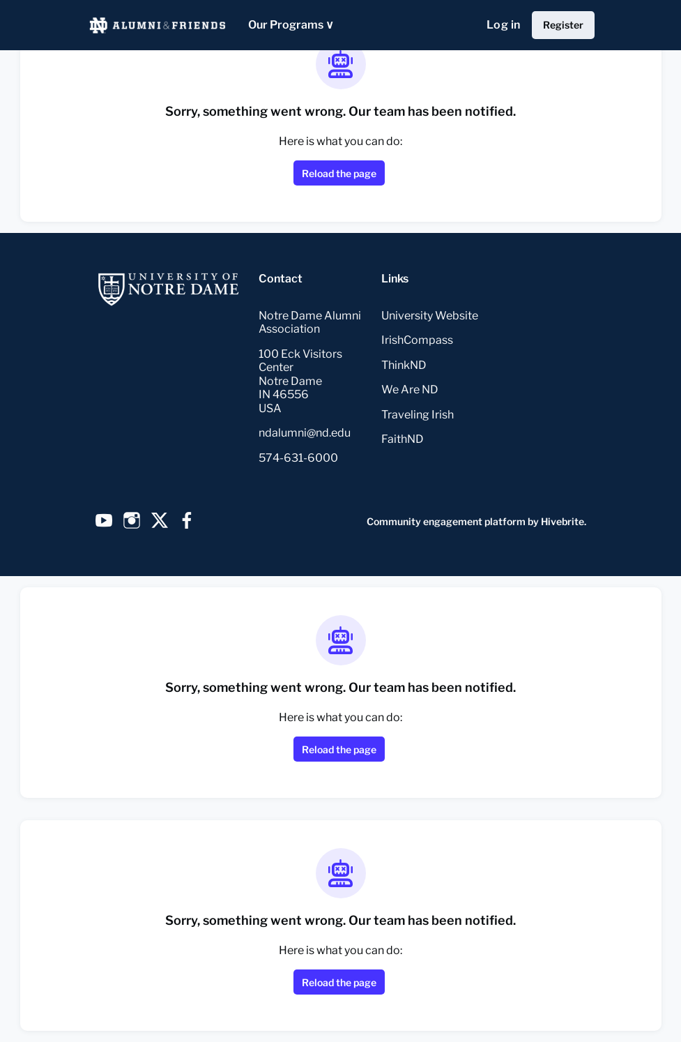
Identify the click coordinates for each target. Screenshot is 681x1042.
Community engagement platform (446, 521)
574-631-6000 (298, 458)
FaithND (402, 439)
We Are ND (409, 389)
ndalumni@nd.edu (305, 432)
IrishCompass (417, 340)
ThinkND (404, 365)
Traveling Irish (417, 414)
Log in (503, 24)
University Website (429, 315)
